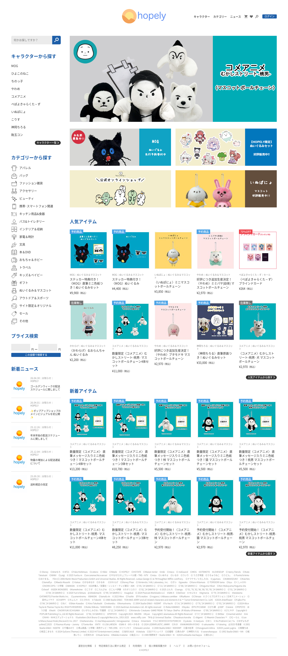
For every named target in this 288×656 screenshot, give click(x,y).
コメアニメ (117, 346)
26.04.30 (35, 378)
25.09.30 (35, 476)
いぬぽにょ (160, 275)
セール (267, 275)
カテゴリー (220, 16)
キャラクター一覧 (46, 142)
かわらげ (74, 346)
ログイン (269, 16)
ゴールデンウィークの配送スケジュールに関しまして (45, 388)
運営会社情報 (85, 646)
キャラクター (202, 16)
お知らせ (46, 378)
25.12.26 (35, 427)
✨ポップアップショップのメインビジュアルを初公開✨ (45, 414)
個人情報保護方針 (158, 646)
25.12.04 (35, 452)
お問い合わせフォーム (198, 646)
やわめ (200, 275)
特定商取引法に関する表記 (112, 646)
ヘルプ (177, 646)
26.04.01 (35, 403)
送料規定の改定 (39, 484)
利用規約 (137, 646)
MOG (72, 275)
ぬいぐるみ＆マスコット (89, 275)
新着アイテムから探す (260, 553)
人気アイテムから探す (260, 377)
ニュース (235, 16)
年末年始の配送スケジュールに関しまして (45, 437)
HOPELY (34, 381)
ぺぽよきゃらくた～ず (250, 275)
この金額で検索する (36, 355)
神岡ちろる (202, 346)
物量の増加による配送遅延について (45, 461)
